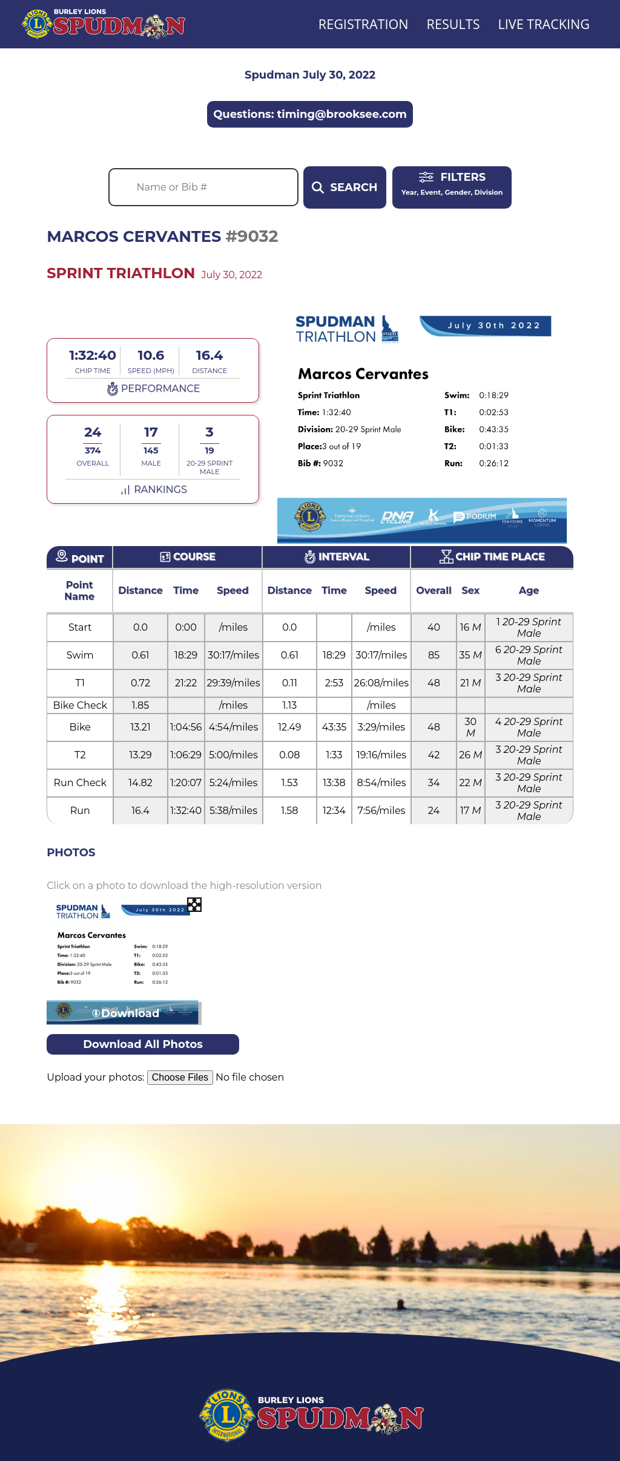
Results (453, 24)
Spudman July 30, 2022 (310, 75)
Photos (71, 852)
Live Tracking (544, 24)
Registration (363, 24)
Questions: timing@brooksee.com (310, 114)
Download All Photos (143, 1044)
